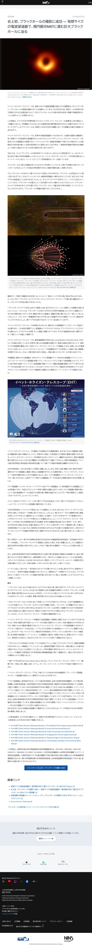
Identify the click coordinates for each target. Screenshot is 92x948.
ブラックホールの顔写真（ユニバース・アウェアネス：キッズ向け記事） (33, 807)
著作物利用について (39, 921)
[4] (52, 147)
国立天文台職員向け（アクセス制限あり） (30, 926)
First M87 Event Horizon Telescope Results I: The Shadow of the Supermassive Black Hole (46, 725)
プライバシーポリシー (56, 921)
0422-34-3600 (8, 914)
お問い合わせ (6, 921)
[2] (15, 130)
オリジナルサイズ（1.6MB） (65, 287)
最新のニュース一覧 (46, 838)
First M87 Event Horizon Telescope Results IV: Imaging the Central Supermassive (43, 734)
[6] (72, 363)
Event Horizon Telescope (22, 801)
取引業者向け (7, 926)
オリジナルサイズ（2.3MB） (29, 443)
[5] (67, 319)
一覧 (34, 881)
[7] (74, 363)
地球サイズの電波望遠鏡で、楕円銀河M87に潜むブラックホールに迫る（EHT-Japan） (42, 786)
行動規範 (69, 921)
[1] (16, 126)
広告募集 (17, 921)
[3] (55, 138)
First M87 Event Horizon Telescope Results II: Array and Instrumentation (39, 728)
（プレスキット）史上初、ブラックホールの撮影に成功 (46, 768)
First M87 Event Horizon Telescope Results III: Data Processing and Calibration (42, 731)
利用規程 (26, 921)
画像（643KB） (26, 97)
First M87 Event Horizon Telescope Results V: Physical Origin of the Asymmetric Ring (44, 738)
